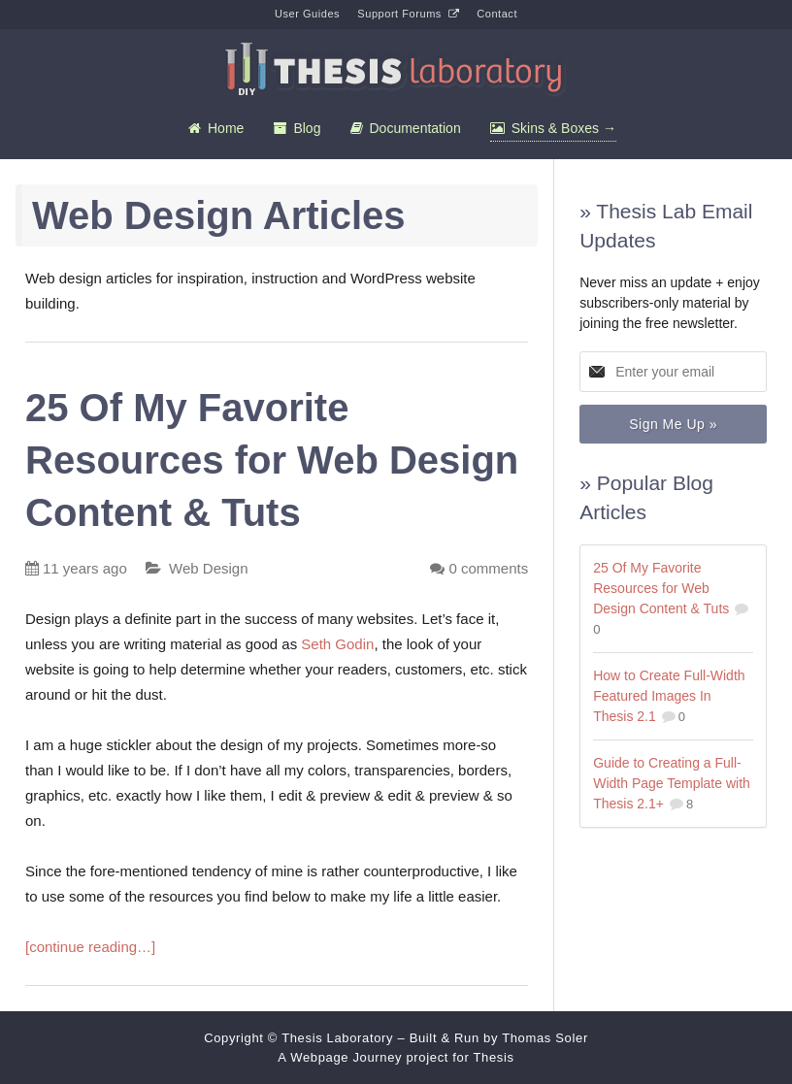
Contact (497, 13)
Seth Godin (337, 644)
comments (488, 568)
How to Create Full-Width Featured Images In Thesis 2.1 (668, 696)
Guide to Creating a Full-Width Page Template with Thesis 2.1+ (671, 783)
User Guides (307, 13)
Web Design (208, 568)
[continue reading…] (90, 946)
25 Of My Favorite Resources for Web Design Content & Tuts (271, 460)
